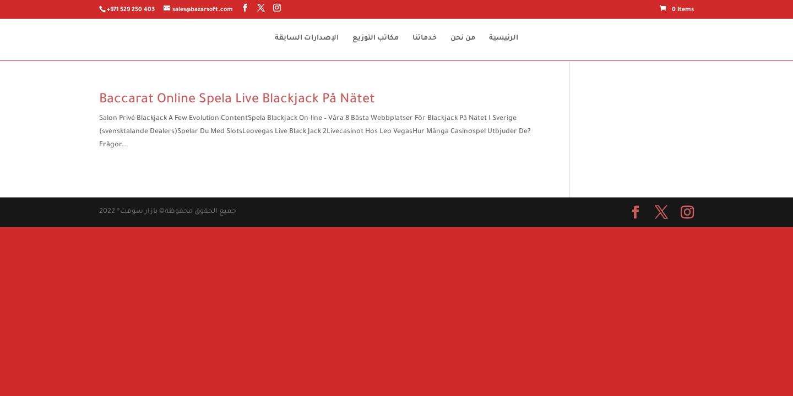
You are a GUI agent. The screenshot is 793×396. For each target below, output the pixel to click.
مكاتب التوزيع (375, 38)
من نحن (462, 38)
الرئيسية (503, 38)
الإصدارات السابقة (307, 38)
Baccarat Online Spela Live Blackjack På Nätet (237, 100)
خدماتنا (424, 38)
